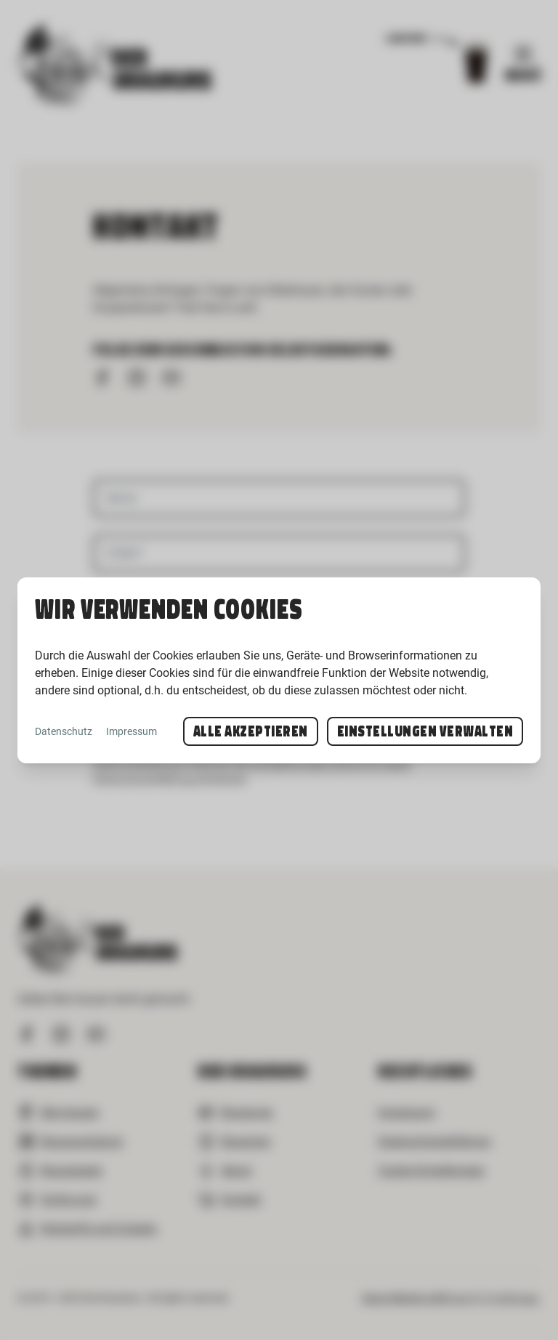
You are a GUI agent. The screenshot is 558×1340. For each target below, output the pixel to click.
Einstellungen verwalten (425, 731)
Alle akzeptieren (250, 731)
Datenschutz (63, 731)
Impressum (131, 731)
